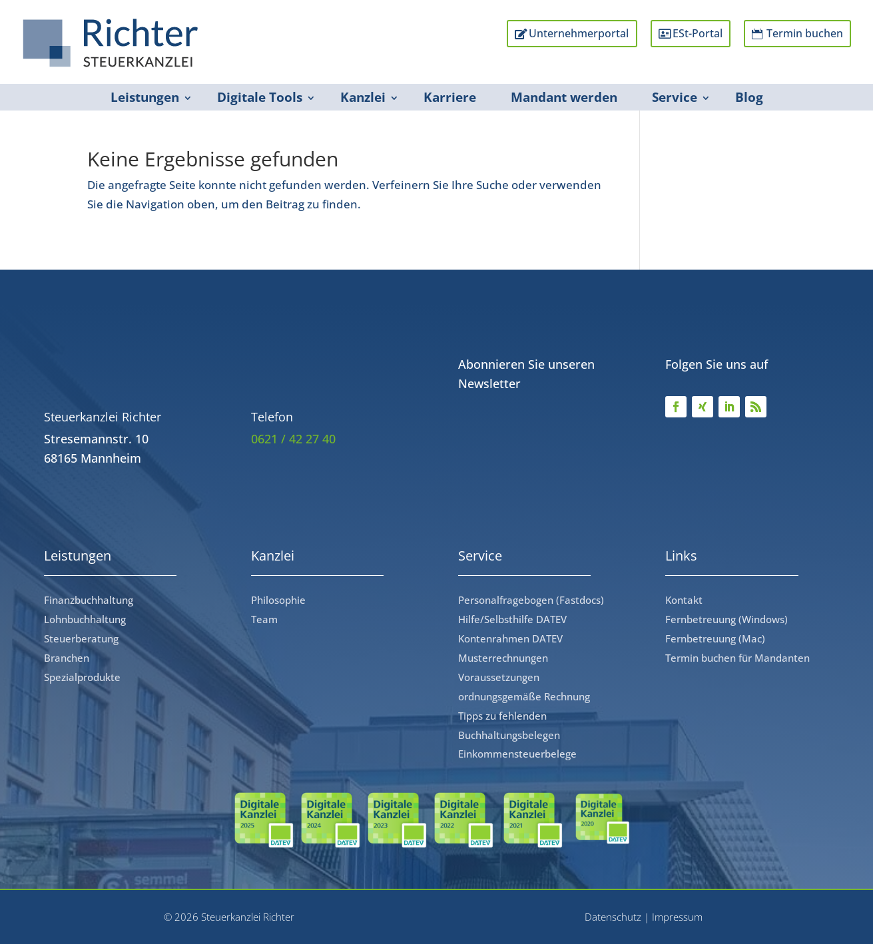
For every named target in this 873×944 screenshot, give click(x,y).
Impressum (677, 916)
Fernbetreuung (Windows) (726, 619)
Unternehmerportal (561, 33)
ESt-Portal (687, 33)
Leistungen (145, 97)
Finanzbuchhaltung (88, 599)
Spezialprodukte (82, 677)
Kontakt (684, 599)
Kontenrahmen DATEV (510, 638)
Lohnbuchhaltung (85, 619)
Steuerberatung (81, 638)
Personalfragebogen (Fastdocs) (531, 599)
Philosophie (278, 599)
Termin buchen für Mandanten (737, 657)
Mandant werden (564, 97)
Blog (749, 97)
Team (264, 619)
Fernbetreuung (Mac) (715, 638)
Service (674, 97)
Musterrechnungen (503, 657)
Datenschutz (613, 916)
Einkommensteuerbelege (517, 753)
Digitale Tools (259, 97)
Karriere (450, 97)
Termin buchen (800, 33)
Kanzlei (363, 97)
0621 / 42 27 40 (293, 439)
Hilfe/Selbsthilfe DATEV (512, 619)
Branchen (66, 657)
